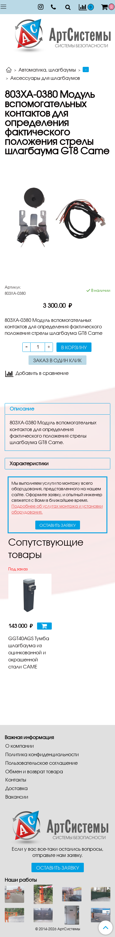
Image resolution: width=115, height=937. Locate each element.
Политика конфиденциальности (42, 754)
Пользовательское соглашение (41, 763)
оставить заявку (57, 525)
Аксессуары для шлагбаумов (45, 78)
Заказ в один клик (57, 360)
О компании (19, 746)
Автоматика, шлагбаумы (47, 69)
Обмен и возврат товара (34, 771)
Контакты (15, 779)
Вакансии (16, 796)
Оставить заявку (57, 867)
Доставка (16, 788)
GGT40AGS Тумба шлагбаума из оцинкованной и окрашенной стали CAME (28, 652)
